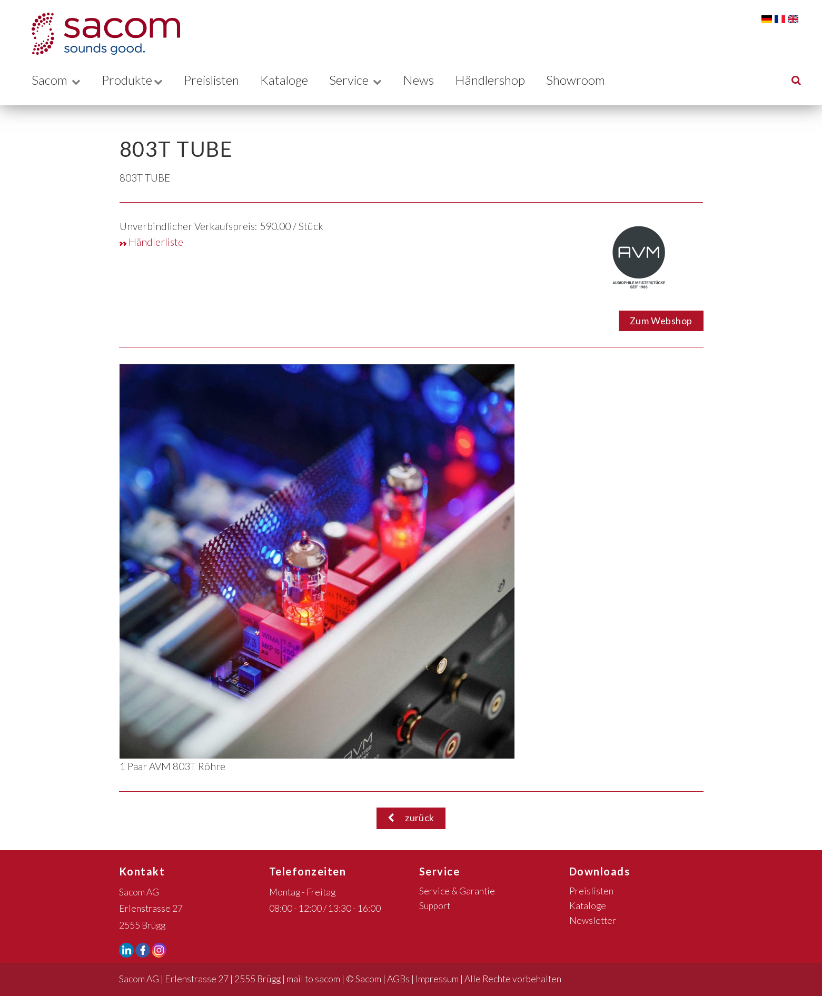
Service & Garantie (457, 891)
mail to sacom (313, 978)
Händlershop (502, 79)
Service (365, 79)
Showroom (589, 79)
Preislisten (216, 79)
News (428, 79)
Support (434, 905)
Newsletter (592, 920)
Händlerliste (151, 242)
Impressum (437, 978)
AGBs (398, 978)
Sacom (56, 79)
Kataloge (292, 79)
